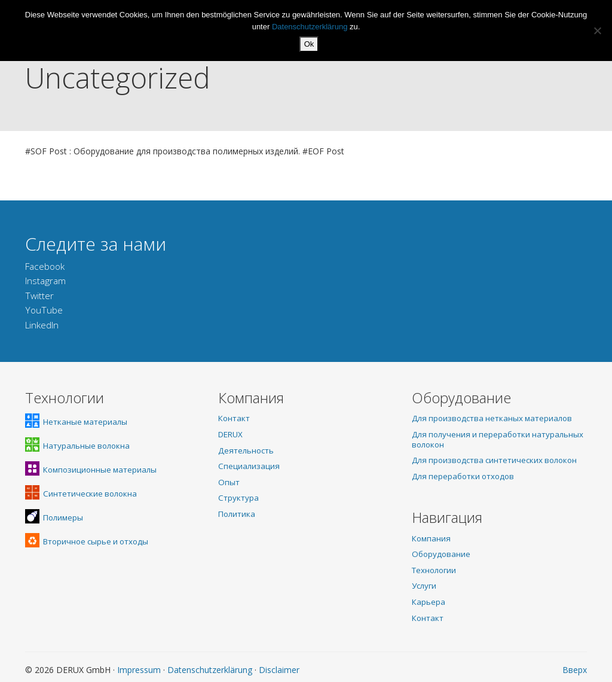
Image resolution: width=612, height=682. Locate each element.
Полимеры (54, 517)
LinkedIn (42, 325)
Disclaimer (279, 669)
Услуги (424, 585)
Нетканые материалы (76, 421)
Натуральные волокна (77, 445)
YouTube (44, 310)
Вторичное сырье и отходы (86, 541)
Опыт (229, 482)
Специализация (249, 466)
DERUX (230, 434)
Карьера (428, 601)
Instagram (45, 281)
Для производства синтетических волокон (494, 460)
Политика (236, 514)
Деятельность (246, 450)
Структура (238, 497)
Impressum (139, 669)
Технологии (434, 570)
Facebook (45, 266)
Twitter (39, 296)
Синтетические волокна (81, 493)
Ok (309, 43)
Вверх (574, 669)
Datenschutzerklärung (209, 669)
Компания (431, 538)
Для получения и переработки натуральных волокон (497, 439)
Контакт (234, 418)
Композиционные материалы (91, 469)
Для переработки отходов (463, 476)
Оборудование (441, 554)
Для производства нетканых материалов (492, 418)
